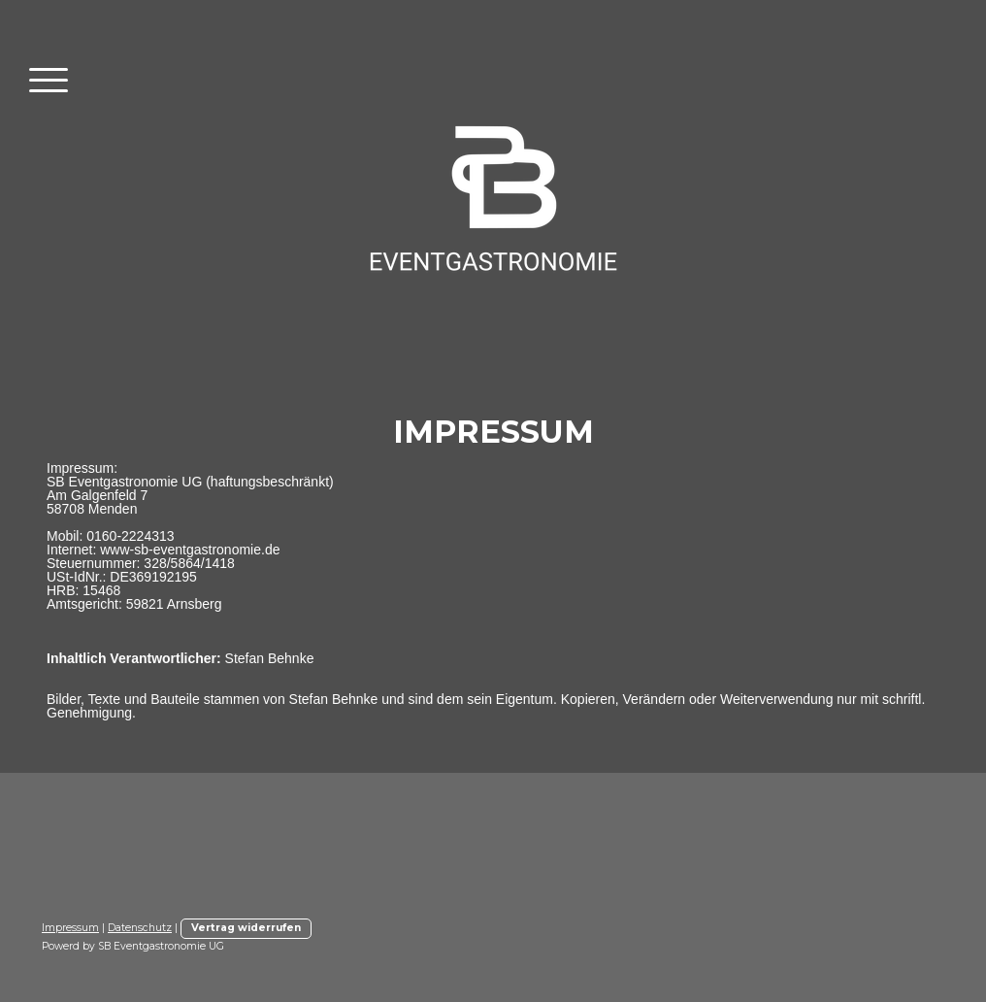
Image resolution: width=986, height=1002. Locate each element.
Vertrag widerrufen (246, 927)
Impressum (70, 927)
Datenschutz (140, 927)
